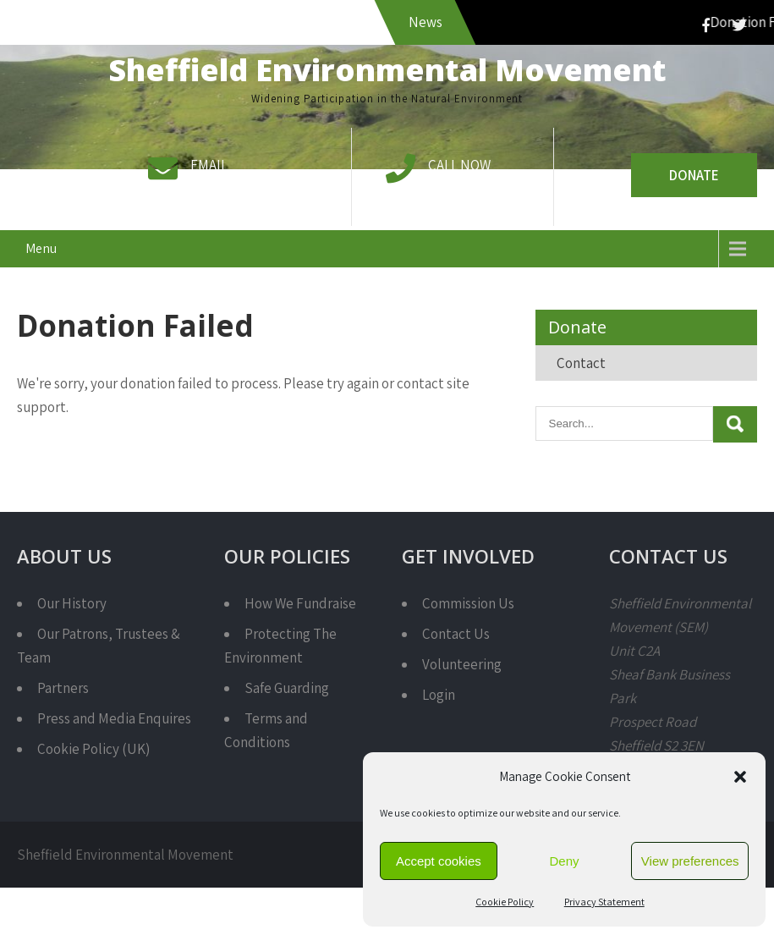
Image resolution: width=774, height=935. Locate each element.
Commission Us (468, 603)
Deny (564, 861)
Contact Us (456, 633)
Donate (694, 175)
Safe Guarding (286, 688)
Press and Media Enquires (114, 718)
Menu (41, 248)
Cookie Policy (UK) (93, 749)
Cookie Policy (504, 901)
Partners (63, 688)
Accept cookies (438, 861)
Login (438, 694)
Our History (72, 603)
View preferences (690, 861)
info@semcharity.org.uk (261, 188)
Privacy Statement (604, 901)
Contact (581, 363)
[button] (740, 776)
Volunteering (462, 664)
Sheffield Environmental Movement (387, 70)
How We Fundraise (300, 603)
